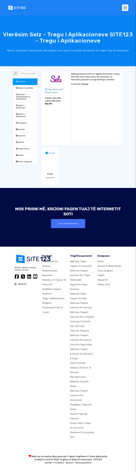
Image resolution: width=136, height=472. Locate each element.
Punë (105, 270)
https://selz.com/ (54, 89)
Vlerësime (47, 275)
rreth (101, 261)
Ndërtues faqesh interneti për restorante (79, 395)
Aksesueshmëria (83, 463)
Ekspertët (103, 280)
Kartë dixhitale (77, 363)
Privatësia (59, 463)
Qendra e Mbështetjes (109, 266)
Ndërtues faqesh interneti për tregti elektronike (80, 275)
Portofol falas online (81, 344)
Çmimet (20, 142)
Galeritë (20, 129)
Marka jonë (104, 284)
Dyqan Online (22, 149)
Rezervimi (21, 136)
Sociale (20, 155)
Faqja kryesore (50, 261)
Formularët (21, 123)
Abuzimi (69, 463)
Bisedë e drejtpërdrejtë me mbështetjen (23, 97)
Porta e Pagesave (24, 162)
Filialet (101, 275)
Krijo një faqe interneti (68, 223)
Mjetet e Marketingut (21, 106)
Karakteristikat (50, 270)
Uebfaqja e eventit (80, 321)
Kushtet (48, 463)
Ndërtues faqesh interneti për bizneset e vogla (81, 354)
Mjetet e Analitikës (24, 88)
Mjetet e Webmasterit (21, 115)
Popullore (21, 82)
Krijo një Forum (78, 377)
